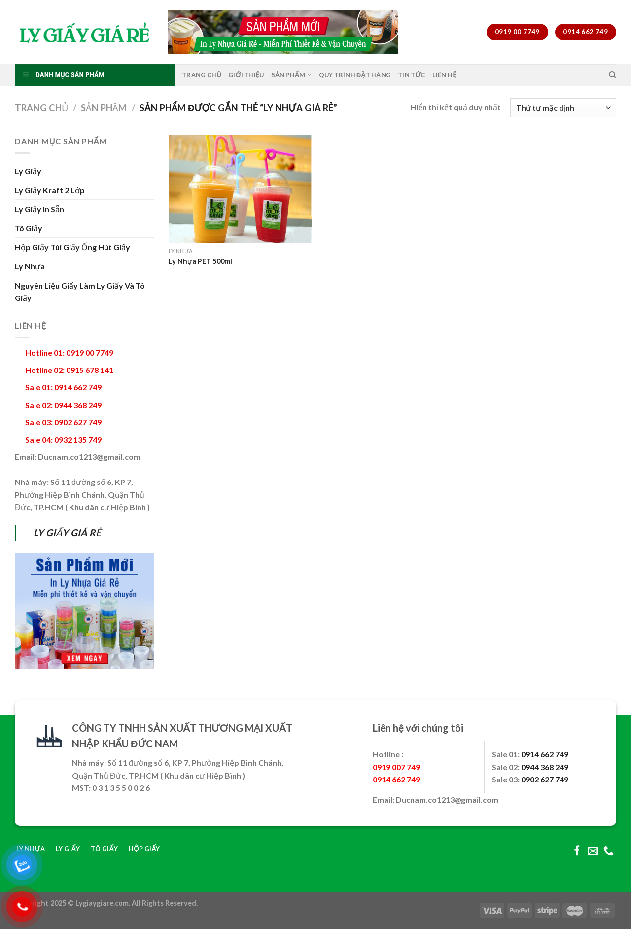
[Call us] (608, 851)
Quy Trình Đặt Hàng (355, 75)
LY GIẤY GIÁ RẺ (67, 532)
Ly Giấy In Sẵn (39, 209)
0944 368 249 (544, 767)
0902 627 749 (544, 779)
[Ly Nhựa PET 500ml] (240, 189)
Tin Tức (411, 75)
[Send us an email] (593, 851)
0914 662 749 (544, 754)
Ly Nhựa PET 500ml (200, 261)
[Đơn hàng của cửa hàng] (563, 107)
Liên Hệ (444, 75)
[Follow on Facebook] (577, 851)
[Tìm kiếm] (612, 75)
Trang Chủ (201, 75)
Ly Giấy (28, 171)
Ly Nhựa (30, 266)
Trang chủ (41, 107)
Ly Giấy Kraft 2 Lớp (50, 190)
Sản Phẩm (291, 74)
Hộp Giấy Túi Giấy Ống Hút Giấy (72, 247)
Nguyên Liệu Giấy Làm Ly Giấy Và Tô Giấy (80, 292)
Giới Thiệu (246, 75)
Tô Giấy (28, 228)
